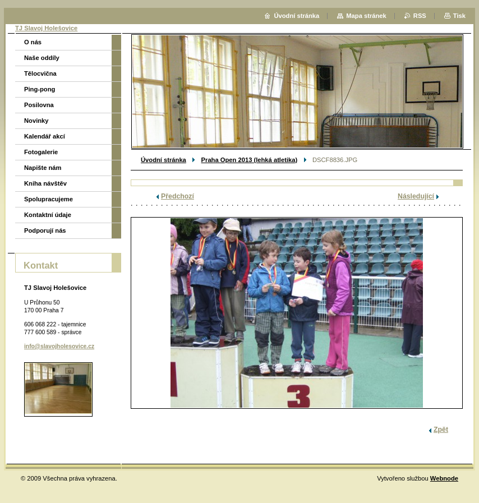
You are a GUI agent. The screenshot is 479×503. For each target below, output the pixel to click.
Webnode (444, 478)
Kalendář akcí (44, 136)
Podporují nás (45, 230)
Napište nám (43, 167)
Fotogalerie (41, 152)
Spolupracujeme (48, 199)
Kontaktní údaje (47, 214)
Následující (416, 196)
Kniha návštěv (45, 183)
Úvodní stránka (163, 159)
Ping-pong (39, 89)
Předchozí (177, 196)
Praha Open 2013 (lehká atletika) (249, 159)
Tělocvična (40, 73)
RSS (419, 15)
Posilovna (39, 104)
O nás (33, 42)
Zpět (441, 429)
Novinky (36, 120)
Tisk (459, 15)
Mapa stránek (366, 15)
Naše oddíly (41, 57)
